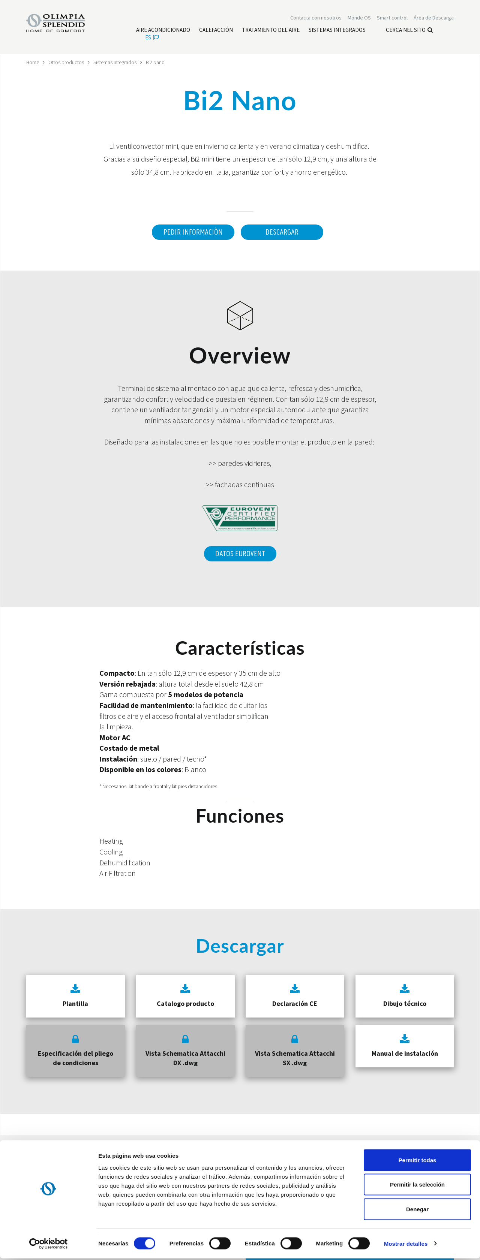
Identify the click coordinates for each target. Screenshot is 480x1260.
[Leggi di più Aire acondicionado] (163, 30)
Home (32, 62)
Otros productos (66, 62)
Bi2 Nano (156, 62)
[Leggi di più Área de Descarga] (434, 18)
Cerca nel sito (409, 30)
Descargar (282, 232)
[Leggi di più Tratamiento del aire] (271, 30)
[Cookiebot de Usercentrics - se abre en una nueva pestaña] (48, 1245)
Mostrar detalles (406, 1245)
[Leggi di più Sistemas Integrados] (337, 30)
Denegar (417, 1211)
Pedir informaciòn (192, 232)
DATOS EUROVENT (240, 553)
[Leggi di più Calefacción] (216, 30)
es (152, 37)
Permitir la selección (417, 1186)
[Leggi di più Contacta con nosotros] (316, 18)
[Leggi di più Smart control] (392, 18)
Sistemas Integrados (115, 62)
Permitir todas (417, 1161)
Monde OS (359, 18)
